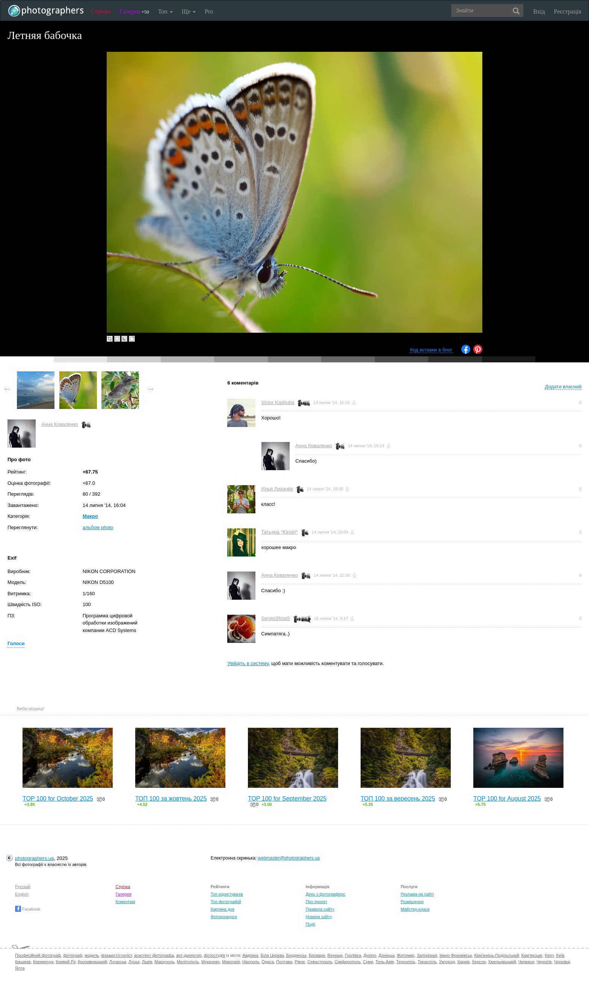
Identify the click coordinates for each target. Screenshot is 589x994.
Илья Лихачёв (277, 489)
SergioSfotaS (275, 618)
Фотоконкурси (224, 916)
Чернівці (562, 961)
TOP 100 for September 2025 (287, 798)
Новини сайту (319, 916)
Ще (189, 11)
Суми (368, 961)
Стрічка (101, 11)
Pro (209, 11)
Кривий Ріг (66, 961)
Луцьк (134, 961)
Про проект (316, 901)
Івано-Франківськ (455, 955)
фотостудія (214, 955)
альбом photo (98, 527)
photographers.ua (34, 858)
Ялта (19, 968)
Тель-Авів (384, 961)
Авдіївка (250, 955)
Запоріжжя (427, 955)
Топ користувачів (227, 894)
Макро (90, 516)
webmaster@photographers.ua (289, 858)
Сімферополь (348, 961)
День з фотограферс (326, 894)
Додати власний (563, 386)
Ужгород (447, 961)
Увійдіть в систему (248, 663)
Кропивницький (92, 961)
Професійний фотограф (38, 955)
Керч (549, 955)
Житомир (405, 955)
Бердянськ (296, 955)
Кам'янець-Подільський (496, 955)
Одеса (268, 961)
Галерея (134, 11)
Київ (560, 955)
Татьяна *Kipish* (279, 532)
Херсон (479, 961)
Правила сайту (320, 909)
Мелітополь (188, 961)
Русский (22, 886)
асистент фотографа (154, 955)
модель (92, 955)
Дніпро (369, 955)
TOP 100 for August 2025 (507, 798)
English (22, 894)
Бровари (317, 955)
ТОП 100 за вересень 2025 (398, 798)
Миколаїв (231, 961)
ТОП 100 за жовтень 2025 (171, 798)
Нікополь (250, 961)
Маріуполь (164, 961)
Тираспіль (427, 961)
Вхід (539, 11)
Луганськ (117, 961)
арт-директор (189, 955)
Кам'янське (532, 955)
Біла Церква (272, 955)
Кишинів (23, 961)
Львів (147, 961)
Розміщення (412, 901)
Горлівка (353, 955)
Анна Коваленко (59, 424)
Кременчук (43, 961)
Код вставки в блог (431, 350)
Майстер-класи (415, 909)
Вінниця (335, 955)
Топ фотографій (226, 901)
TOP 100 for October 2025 (58, 798)
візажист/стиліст (116, 955)
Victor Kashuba (277, 402)
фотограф (72, 955)
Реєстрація (567, 11)
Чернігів (543, 961)
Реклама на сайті (417, 894)
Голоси (16, 643)
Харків (463, 961)
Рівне (299, 961)
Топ (165, 11)
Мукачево (210, 961)
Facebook (27, 909)
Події (311, 924)
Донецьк (386, 955)
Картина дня (222, 909)
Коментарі (125, 901)
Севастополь (319, 961)
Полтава (284, 961)
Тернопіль (405, 961)
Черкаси (526, 961)
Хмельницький (502, 961)
